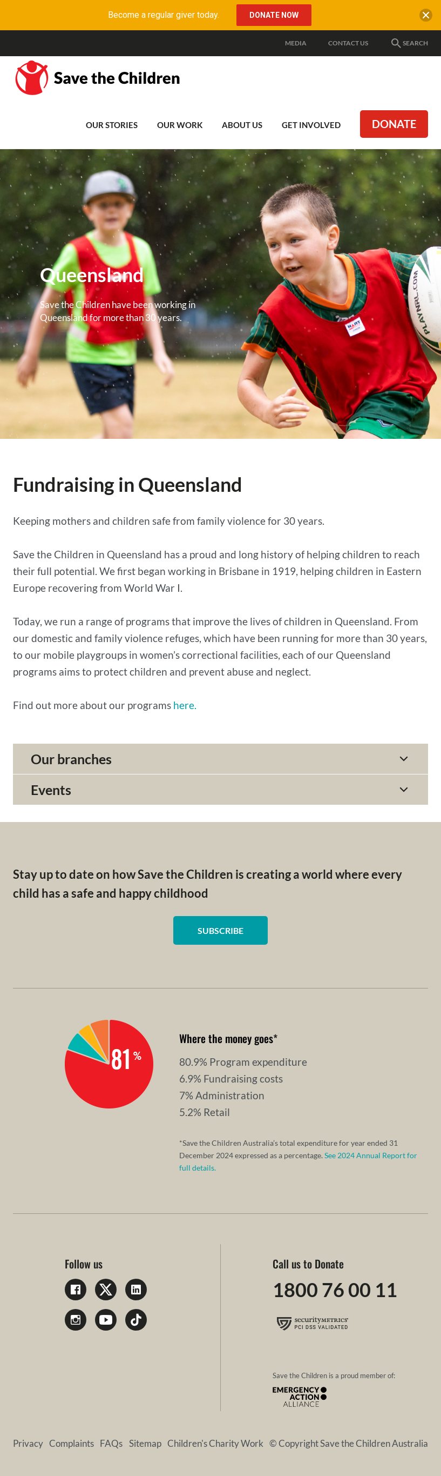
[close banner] (425, 17)
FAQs (111, 1443)
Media (296, 43)
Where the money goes (226, 1038)
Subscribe (220, 930)
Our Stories (112, 125)
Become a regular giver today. (163, 15)
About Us (242, 125)
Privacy (28, 1443)
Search (409, 43)
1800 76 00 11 (335, 1289)
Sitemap (145, 1443)
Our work (179, 125)
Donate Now (273, 15)
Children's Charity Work (215, 1443)
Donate (394, 123)
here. (184, 705)
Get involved (311, 125)
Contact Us (348, 43)
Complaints (71, 1443)
